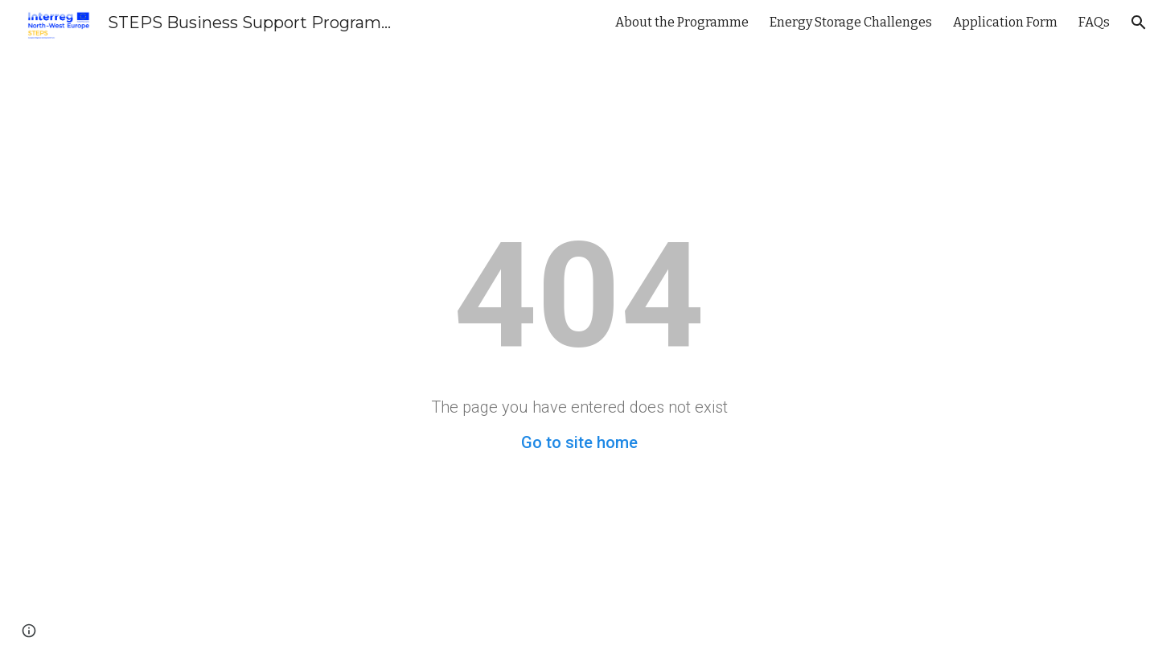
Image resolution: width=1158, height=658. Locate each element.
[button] (1138, 22)
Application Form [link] (1005, 22)
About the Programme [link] (682, 22)
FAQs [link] (1094, 22)
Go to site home (579, 442)
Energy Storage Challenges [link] (851, 22)
